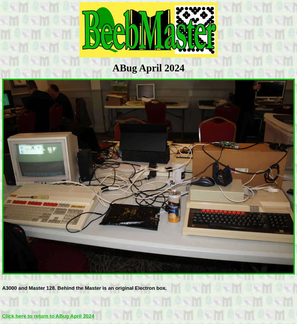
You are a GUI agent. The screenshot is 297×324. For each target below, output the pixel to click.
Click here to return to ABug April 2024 (48, 316)
